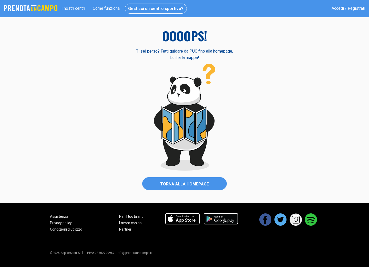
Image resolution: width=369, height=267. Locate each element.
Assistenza (59, 216)
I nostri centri (73, 8)
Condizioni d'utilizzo (66, 229)
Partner (125, 229)
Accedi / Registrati (348, 8)
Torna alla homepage (184, 184)
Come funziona (106, 8)
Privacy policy (61, 223)
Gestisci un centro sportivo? (155, 8)
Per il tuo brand (131, 216)
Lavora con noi (130, 223)
